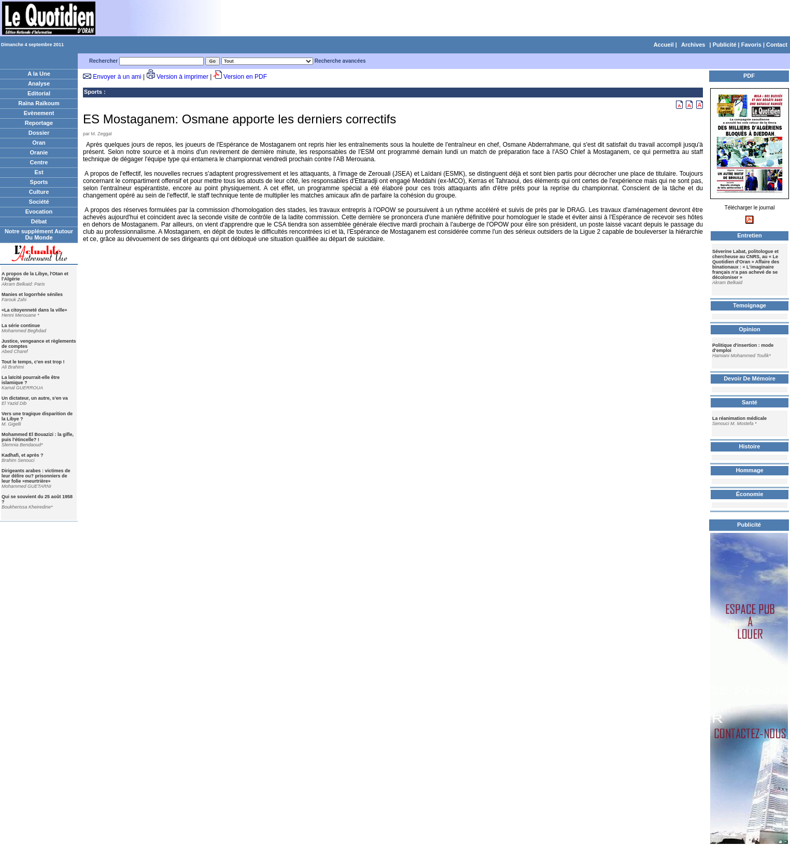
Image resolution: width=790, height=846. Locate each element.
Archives (693, 44)
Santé (749, 402)
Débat (39, 221)
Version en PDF (245, 76)
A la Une (38, 73)
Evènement (39, 113)
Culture (39, 192)
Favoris (751, 44)
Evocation (39, 211)
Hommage (749, 470)
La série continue (21, 325)
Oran (39, 142)
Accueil (664, 44)
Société (39, 202)
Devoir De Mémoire (749, 378)
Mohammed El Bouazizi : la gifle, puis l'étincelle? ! (38, 437)
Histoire (749, 446)
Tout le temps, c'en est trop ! (33, 361)
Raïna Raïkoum (38, 103)
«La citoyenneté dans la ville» (34, 310)
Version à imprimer (182, 76)
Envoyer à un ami (117, 76)
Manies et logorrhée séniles (32, 294)
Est (38, 172)
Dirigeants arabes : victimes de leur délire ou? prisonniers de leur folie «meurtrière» (36, 476)
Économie (750, 494)
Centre (39, 162)
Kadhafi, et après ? (23, 455)
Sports (39, 182)
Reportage (39, 123)
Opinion (749, 329)
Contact (776, 44)
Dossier (39, 133)
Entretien (749, 235)
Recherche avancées (340, 61)
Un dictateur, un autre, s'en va (35, 398)
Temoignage (749, 305)
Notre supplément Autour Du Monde (39, 234)
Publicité (725, 44)
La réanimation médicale (739, 418)
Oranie (39, 152)
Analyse (39, 83)
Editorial (38, 93)
